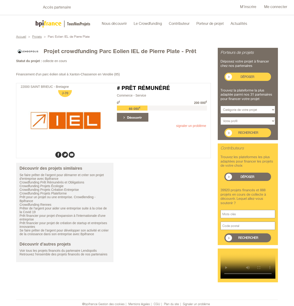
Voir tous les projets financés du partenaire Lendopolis (58, 250)
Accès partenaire (57, 7)
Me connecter (275, 7)
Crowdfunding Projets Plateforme (43, 193)
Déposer (247, 77)
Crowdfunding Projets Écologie (41, 186)
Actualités (239, 24)
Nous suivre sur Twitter (23, 7)
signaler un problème (191, 126)
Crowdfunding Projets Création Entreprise (49, 190)
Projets (37, 36)
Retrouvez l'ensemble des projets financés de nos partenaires (63, 254)
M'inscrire (248, 7)
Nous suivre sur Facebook (8, 7)
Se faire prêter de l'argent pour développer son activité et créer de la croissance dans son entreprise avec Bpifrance (64, 232)
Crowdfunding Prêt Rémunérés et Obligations (52, 182)
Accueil (21, 36)
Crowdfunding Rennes (35, 204)
